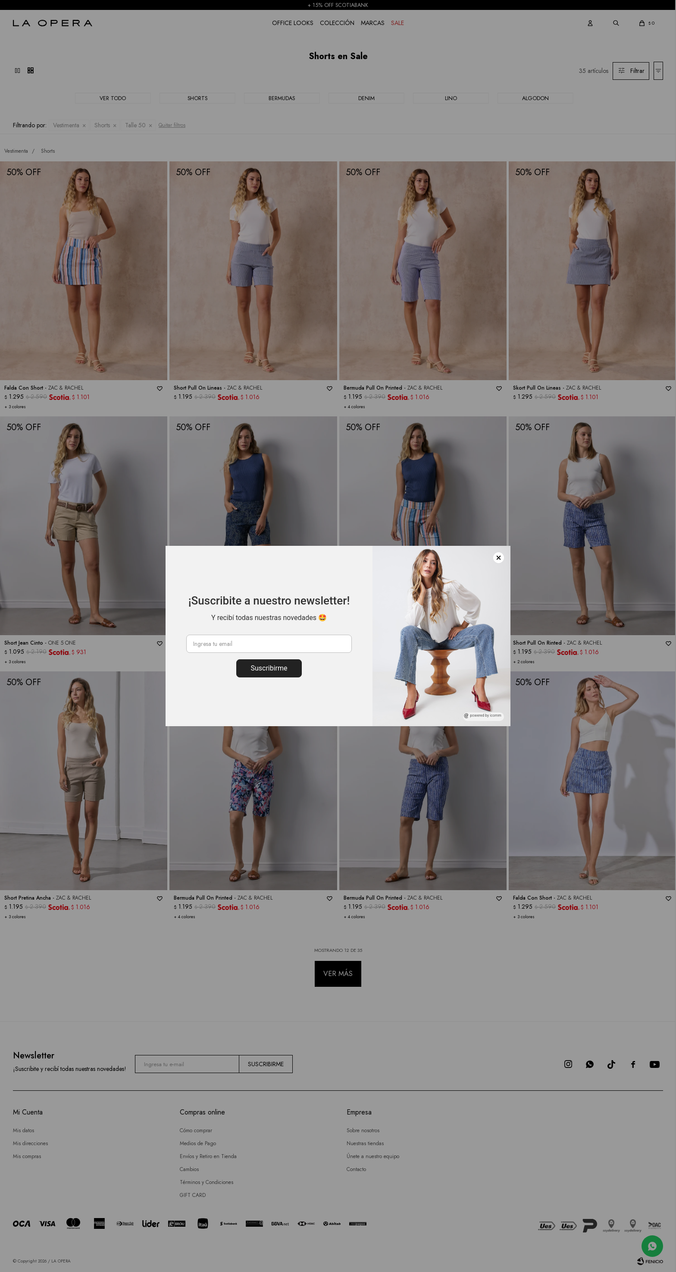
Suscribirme (268, 668)
